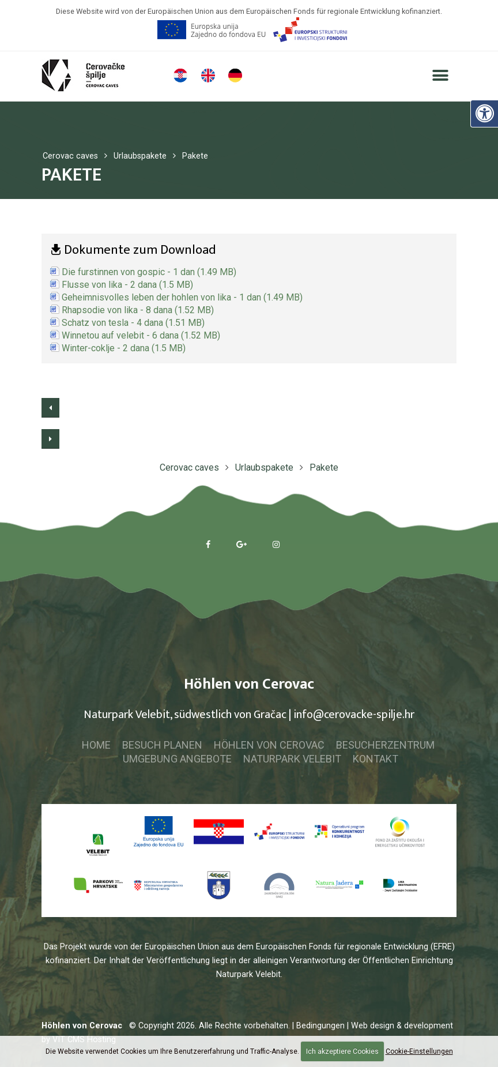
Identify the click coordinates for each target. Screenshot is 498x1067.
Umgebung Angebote (177, 759)
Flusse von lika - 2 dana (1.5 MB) (127, 284)
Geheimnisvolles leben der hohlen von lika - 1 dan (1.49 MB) (182, 297)
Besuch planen (162, 745)
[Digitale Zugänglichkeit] (484, 113)
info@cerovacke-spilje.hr (353, 714)
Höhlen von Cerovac (269, 745)
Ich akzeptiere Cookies (342, 1051)
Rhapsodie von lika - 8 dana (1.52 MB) (138, 310)
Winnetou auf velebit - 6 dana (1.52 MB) (141, 335)
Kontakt (375, 759)
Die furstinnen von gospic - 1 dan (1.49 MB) (149, 271)
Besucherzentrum (385, 745)
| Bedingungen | (320, 1026)
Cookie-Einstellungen (419, 1051)
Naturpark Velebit (292, 759)
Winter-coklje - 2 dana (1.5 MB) (124, 348)
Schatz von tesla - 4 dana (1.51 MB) (133, 322)
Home (96, 745)
